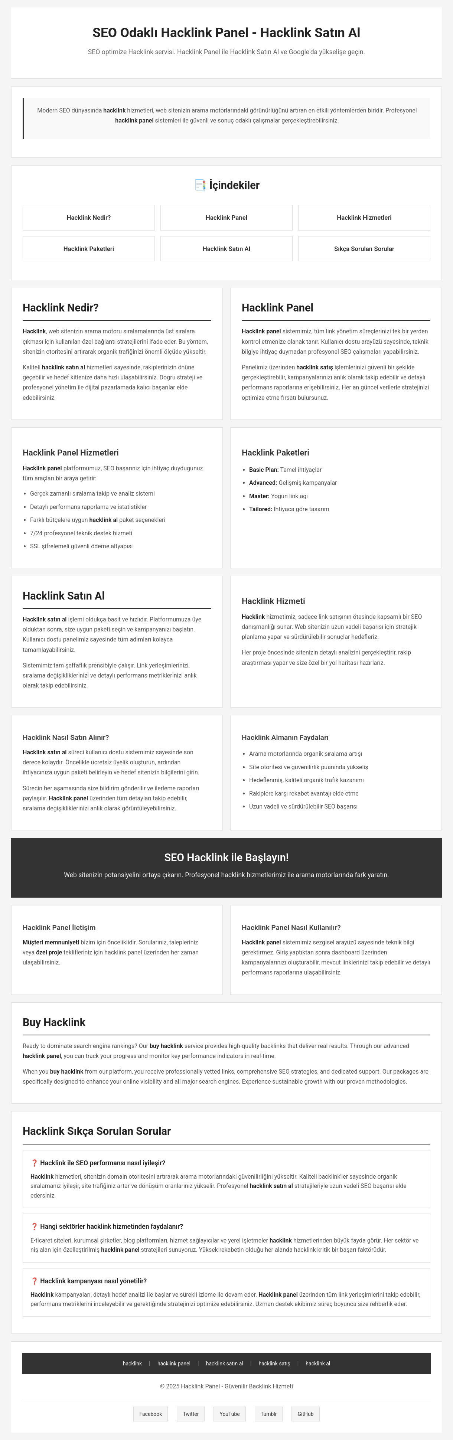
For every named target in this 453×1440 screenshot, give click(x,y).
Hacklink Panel (226, 217)
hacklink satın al (224, 1363)
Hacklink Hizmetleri (364, 217)
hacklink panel (173, 1363)
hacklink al (318, 1363)
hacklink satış (274, 1363)
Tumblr (269, 1414)
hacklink (132, 1363)
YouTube (229, 1414)
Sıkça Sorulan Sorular (364, 248)
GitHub (305, 1414)
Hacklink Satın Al (226, 248)
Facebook (150, 1414)
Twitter (191, 1414)
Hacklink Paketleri (88, 248)
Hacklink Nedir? (89, 217)
